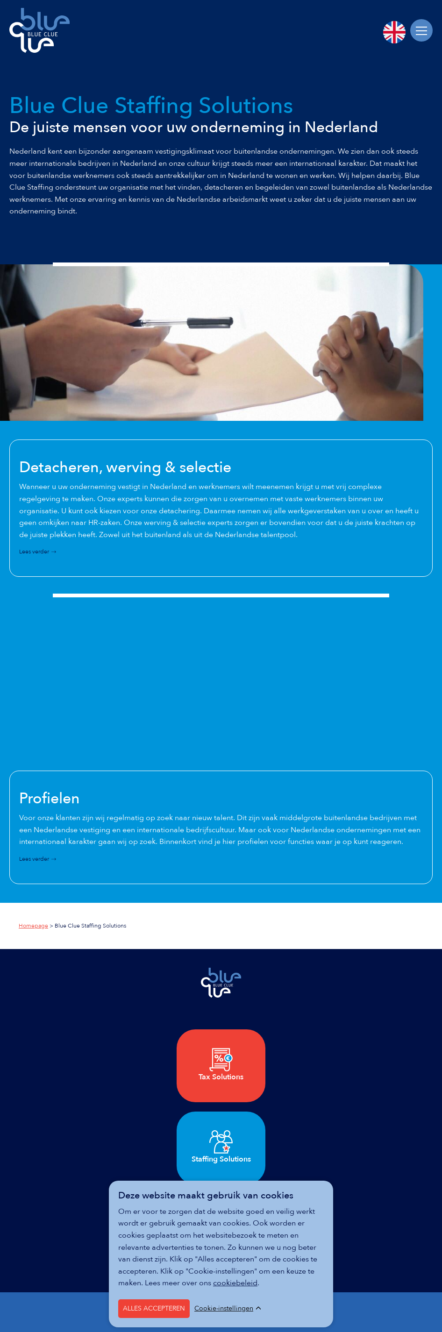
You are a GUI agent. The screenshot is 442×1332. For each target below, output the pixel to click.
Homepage (33, 925)
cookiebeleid (235, 1283)
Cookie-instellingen (223, 1308)
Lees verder (34, 551)
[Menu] (421, 30)
